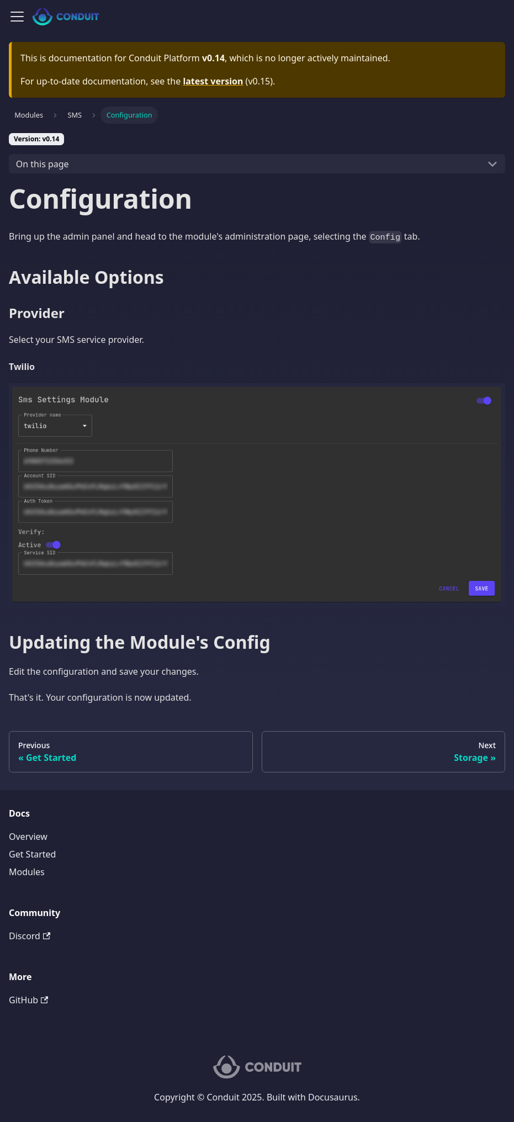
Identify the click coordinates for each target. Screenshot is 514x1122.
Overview (28, 836)
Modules (27, 872)
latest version (213, 81)
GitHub (28, 1000)
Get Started (32, 854)
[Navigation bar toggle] (17, 16)
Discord (29, 936)
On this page (42, 164)
